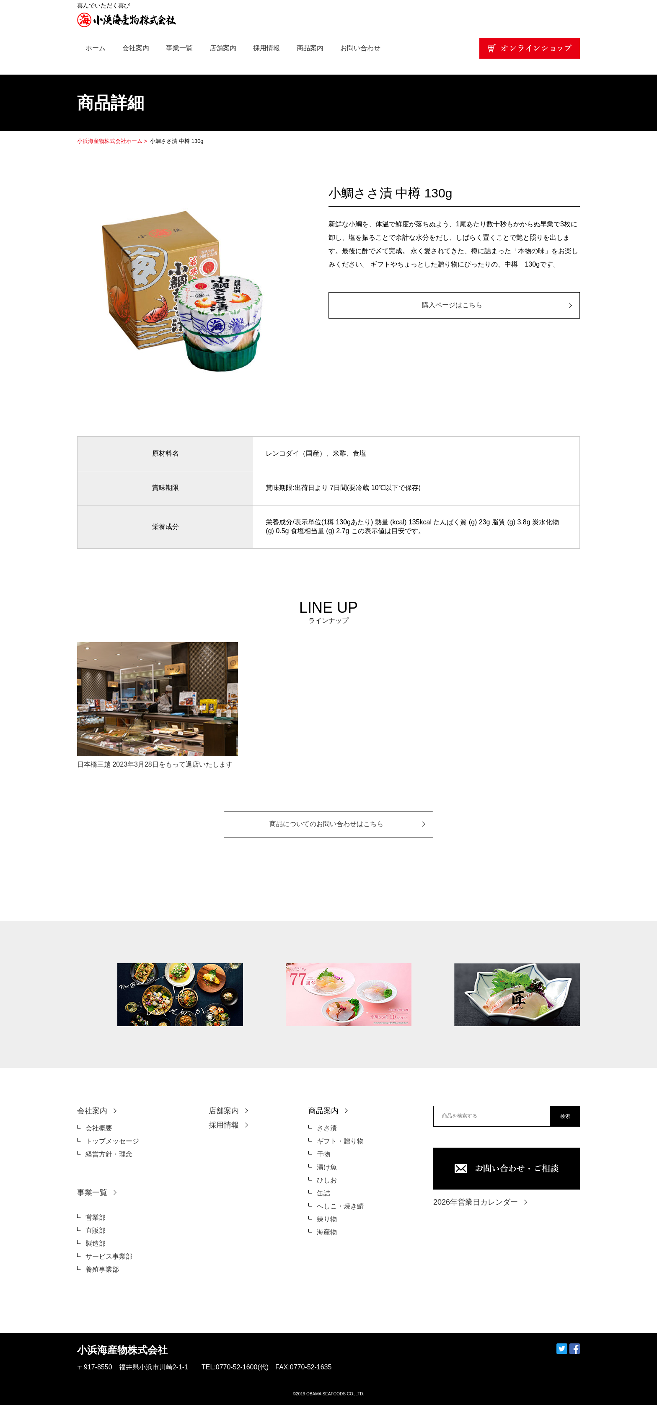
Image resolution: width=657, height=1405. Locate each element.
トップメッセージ (112, 1141)
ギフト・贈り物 (340, 1141)
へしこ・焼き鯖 (340, 1206)
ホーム (95, 48)
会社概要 (98, 1128)
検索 (565, 1116)
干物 (323, 1154)
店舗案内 (223, 48)
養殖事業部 (102, 1269)
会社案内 (135, 48)
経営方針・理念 (108, 1154)
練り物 (327, 1219)
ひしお (327, 1180)
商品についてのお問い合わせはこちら (326, 823)
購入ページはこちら (452, 304)
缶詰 (323, 1193)
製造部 (95, 1243)
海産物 (327, 1232)
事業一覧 (179, 48)
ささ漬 (327, 1128)
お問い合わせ (360, 48)
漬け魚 (327, 1167)
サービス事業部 (108, 1256)
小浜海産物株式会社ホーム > (113, 141)
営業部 (95, 1217)
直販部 (95, 1230)
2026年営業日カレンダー (475, 1202)
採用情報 (266, 48)
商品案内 (310, 48)
